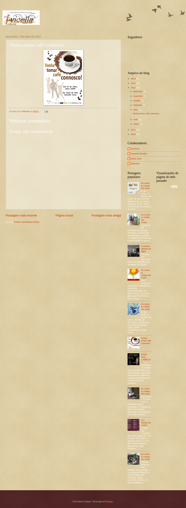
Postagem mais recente (21, 215)
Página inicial (64, 215)
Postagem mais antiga (106, 215)
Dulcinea (135, 148)
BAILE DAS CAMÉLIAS (145, 358)
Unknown (135, 163)
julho (135, 109)
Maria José (136, 158)
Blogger (109, 501)
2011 (133, 130)
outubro (137, 100)
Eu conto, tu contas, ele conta (145, 185)
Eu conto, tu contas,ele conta (146, 274)
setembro (138, 105)
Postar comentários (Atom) (26, 222)
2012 (133, 87)
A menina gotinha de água (146, 249)
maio (135, 119)
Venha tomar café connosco (146, 113)
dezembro (138, 91)
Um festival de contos (146, 423)
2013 (133, 83)
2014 (133, 78)
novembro (138, 96)
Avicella (16, 12)
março (136, 124)
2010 (133, 134)
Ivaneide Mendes (139, 153)
